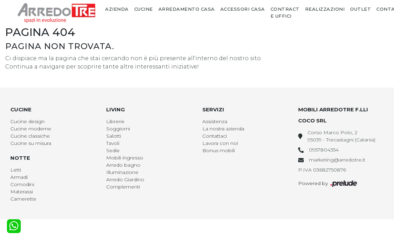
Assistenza (214, 121)
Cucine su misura (30, 143)
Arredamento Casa (186, 9)
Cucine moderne (30, 129)
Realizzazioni (325, 9)
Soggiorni (118, 129)
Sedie (113, 150)
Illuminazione (122, 172)
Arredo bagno (123, 165)
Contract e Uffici (285, 12)
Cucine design (27, 121)
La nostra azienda (223, 129)
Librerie (115, 121)
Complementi (123, 187)
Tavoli (112, 143)
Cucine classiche (30, 136)
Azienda (117, 9)
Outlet (360, 9)
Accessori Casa (242, 9)
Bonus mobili (218, 150)
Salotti (113, 136)
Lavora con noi (220, 143)
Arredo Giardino (125, 179)
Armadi (19, 177)
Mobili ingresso (124, 158)
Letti (15, 170)
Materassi (21, 191)
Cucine (143, 9)
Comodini (22, 184)
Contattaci (214, 136)
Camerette (23, 199)
